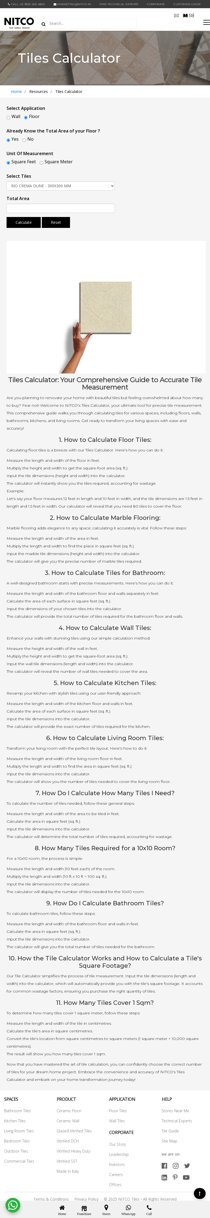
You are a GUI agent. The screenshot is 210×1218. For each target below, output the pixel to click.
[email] (176, 15)
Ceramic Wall (68, 1119)
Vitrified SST (67, 1159)
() (188, 15)
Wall (15, 116)
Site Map (169, 1139)
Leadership (119, 1152)
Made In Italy (68, 1169)
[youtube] (186, 1175)
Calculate (24, 222)
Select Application (26, 108)
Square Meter (59, 162)
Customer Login (187, 4)
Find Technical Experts (119, 4)
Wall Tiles (117, 1119)
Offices (115, 1183)
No (30, 139)
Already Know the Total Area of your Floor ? (53, 131)
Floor (34, 116)
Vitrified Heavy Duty (73, 1149)
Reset (56, 222)
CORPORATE (156, 4)
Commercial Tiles (19, 1159)
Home (16, 91)
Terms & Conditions (51, 1197)
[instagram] (176, 1164)
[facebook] (164, 1164)
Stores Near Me (175, 1109)
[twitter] (187, 1164)
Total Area (18, 198)
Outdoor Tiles (16, 1149)
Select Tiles (19, 176)
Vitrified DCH (68, 1139)
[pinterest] (175, 1175)
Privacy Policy (86, 1197)
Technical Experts (177, 1119)
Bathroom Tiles (17, 1109)
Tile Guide (170, 1129)
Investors (117, 1162)
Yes (15, 139)
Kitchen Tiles (15, 1119)
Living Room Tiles (19, 1129)
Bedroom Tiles (17, 1139)
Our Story (117, 1142)
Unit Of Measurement (30, 153)
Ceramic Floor (69, 1109)
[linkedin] (164, 1175)
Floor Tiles (118, 1109)
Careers (116, 1172)
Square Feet (23, 162)
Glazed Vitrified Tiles (74, 1129)
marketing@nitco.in (72, 4)
